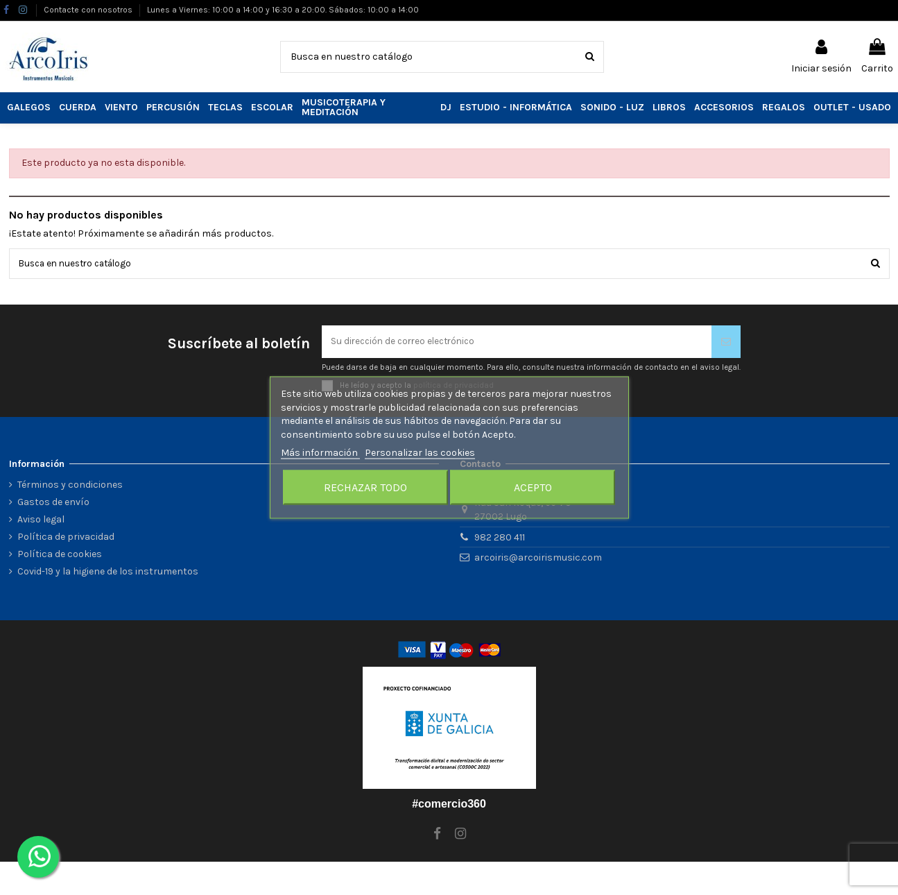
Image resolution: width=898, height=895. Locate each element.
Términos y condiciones (70, 487)
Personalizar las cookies (420, 453)
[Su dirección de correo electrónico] (516, 343)
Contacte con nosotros (89, 10)
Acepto (533, 486)
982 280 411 (499, 539)
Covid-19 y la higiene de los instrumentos (107, 574)
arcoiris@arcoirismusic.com (538, 559)
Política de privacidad (65, 539)
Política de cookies (59, 556)
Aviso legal (40, 521)
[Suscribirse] (726, 343)
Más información (320, 453)
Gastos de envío (53, 504)
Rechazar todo (365, 486)
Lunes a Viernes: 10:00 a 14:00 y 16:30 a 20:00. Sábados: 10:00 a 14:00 (283, 10)
